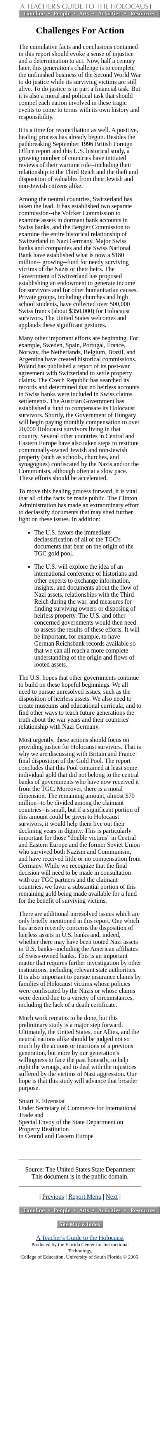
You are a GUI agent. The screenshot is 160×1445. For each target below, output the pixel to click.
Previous (53, 1196)
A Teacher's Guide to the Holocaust (80, 1237)
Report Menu (84, 1196)
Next (112, 1196)
